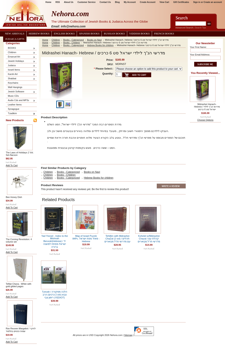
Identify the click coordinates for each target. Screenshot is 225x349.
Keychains (13, 83)
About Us (68, 2)
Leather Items (15, 104)
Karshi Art (20, 74)
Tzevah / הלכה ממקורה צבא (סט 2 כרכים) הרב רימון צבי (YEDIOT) (54, 294)
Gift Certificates (181, 2)
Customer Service (87, 2)
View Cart (164, 2)
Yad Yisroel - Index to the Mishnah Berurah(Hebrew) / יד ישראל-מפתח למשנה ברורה (54, 241)
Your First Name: (198, 47)
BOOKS (20, 48)
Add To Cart (12, 165)
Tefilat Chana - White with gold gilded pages (18, 285)
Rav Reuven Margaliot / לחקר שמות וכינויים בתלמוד (21, 329)
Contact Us (105, 2)
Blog (117, 2)
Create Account (147, 2)
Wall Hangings (15, 87)
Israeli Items (20, 70)
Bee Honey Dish (14, 197)
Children (20, 52)
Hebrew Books (39, 33)
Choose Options (205, 120)
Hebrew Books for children (100, 45)
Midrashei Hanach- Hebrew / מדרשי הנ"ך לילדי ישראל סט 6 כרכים (207, 107)
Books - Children (71, 42)
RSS (57, 2)
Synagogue (13, 109)
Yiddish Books (139, 33)
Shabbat (20, 78)
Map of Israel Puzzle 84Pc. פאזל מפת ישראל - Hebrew (85, 239)
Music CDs (13, 96)
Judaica (20, 65)
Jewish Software (20, 91)
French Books (164, 33)
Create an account (212, 2)
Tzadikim (20, 113)
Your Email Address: (200, 54)
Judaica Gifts (14, 39)
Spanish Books (89, 33)
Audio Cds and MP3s (20, 100)
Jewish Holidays (20, 61)
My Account (130, 2)
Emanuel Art (20, 57)
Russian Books (114, 33)
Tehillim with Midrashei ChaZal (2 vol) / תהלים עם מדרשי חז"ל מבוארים (117, 239)
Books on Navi (94, 40)
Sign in (196, 2)
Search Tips (200, 28)
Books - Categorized (73, 40)
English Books (64, 33)
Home (48, 2)
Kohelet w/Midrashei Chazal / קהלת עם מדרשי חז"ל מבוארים (149, 239)
